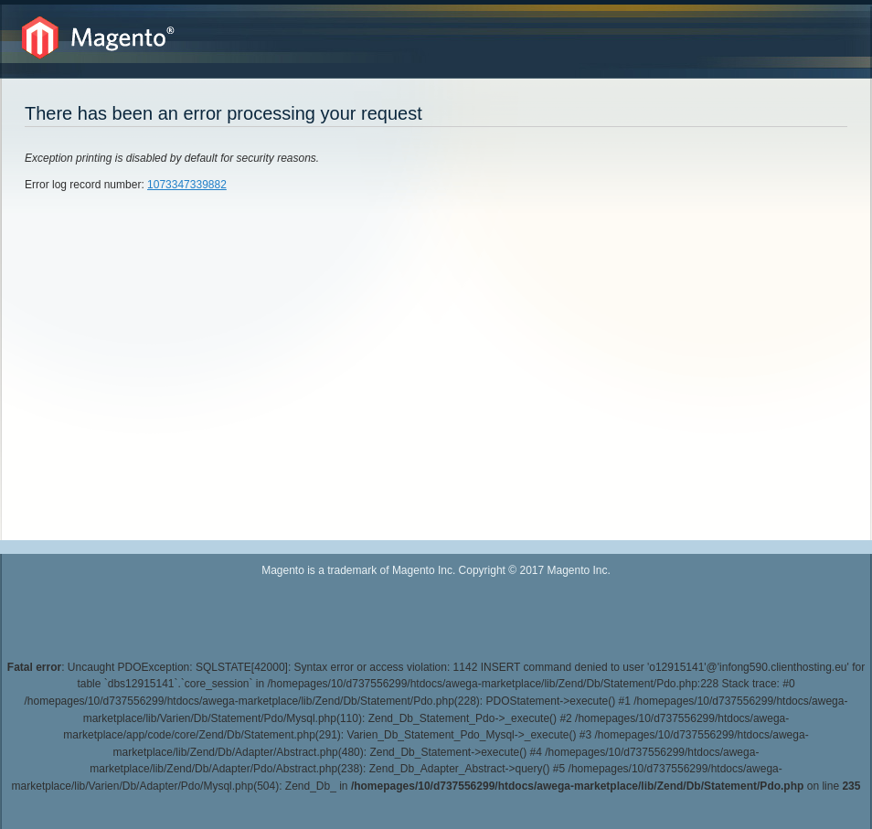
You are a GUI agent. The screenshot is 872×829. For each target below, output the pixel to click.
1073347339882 (187, 184)
